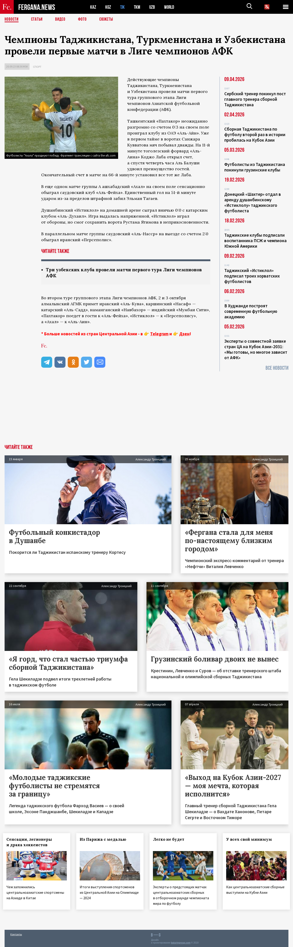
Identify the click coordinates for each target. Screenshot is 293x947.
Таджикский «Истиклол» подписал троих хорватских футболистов (252, 276)
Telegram (159, 334)
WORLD (170, 7)
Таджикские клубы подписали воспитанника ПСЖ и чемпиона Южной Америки (255, 240)
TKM (138, 7)
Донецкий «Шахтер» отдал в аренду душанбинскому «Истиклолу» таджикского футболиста (252, 202)
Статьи (38, 19)
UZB (153, 7)
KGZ (108, 7)
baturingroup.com (180, 942)
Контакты (16, 933)
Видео (62, 19)
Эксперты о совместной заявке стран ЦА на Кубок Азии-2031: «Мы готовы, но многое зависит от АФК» (255, 349)
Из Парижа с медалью (104, 839)
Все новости (277, 368)
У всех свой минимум (251, 839)
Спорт (37, 66)
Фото (84, 19)
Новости (12, 19)
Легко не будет (170, 839)
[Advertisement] (146, 410)
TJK (122, 7)
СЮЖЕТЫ (108, 19)
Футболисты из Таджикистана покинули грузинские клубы (254, 167)
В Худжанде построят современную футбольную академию (250, 311)
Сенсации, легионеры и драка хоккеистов (31, 842)
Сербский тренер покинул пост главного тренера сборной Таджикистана (255, 99)
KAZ (93, 7)
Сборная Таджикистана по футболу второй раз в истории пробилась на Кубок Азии (254, 134)
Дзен (184, 334)
